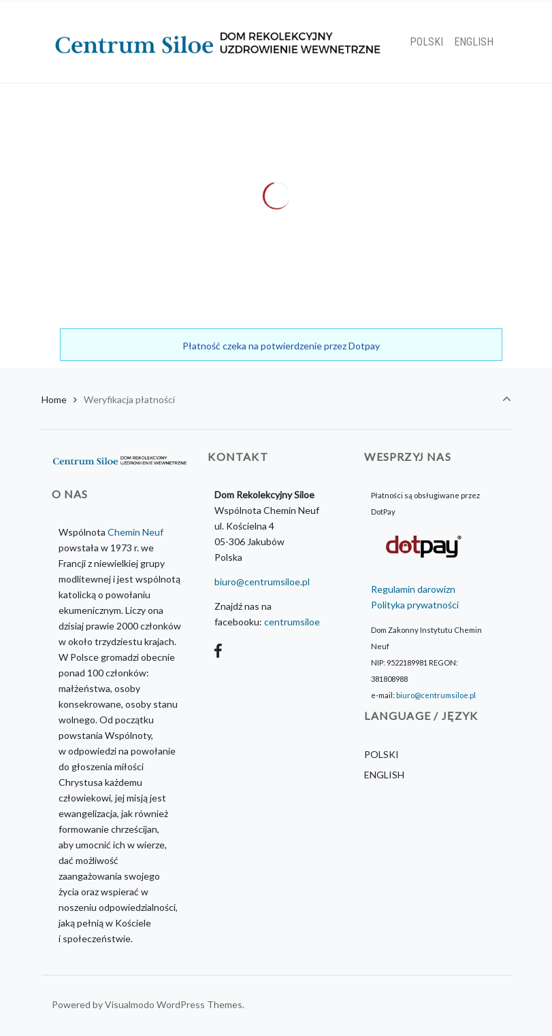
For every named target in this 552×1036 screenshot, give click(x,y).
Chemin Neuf (135, 532)
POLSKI (381, 754)
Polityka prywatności (415, 604)
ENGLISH (384, 774)
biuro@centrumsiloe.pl (262, 581)
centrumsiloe (292, 621)
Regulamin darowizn (413, 589)
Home (54, 399)
